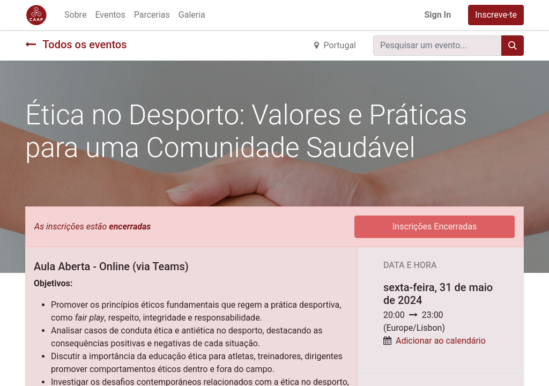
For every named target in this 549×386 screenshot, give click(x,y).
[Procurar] (512, 45)
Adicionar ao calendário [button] (441, 341)
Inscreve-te (496, 15)
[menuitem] (75, 15)
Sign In (437, 15)
